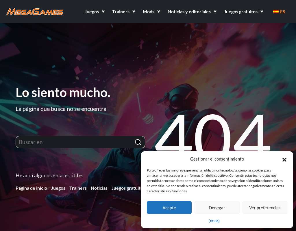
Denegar (217, 207)
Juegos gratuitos (128, 188)
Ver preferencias (265, 207)
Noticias (99, 188)
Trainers (78, 188)
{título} (214, 221)
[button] (284, 159)
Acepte (169, 207)
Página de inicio (31, 188)
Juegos (58, 188)
